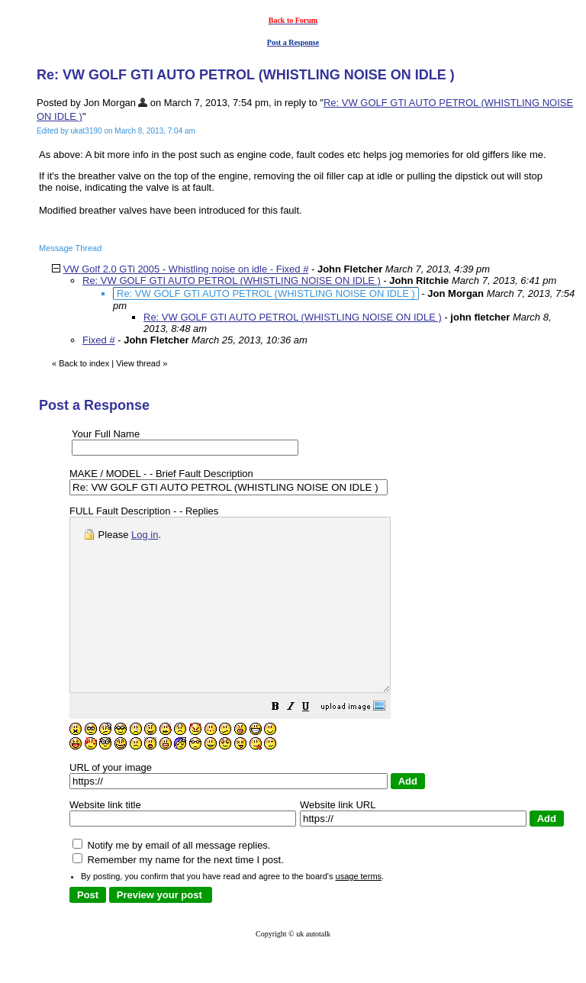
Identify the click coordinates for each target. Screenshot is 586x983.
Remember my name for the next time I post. (178, 894)
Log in (144, 534)
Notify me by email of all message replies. (171, 879)
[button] (313, 743)
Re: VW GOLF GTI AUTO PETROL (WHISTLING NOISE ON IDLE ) (231, 280)
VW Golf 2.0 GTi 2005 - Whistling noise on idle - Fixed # (186, 269)
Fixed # (98, 340)
